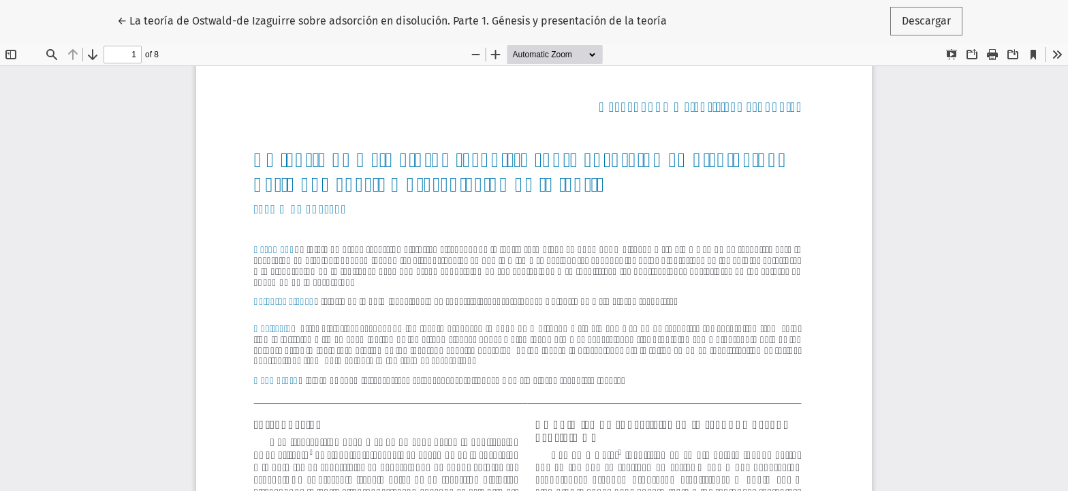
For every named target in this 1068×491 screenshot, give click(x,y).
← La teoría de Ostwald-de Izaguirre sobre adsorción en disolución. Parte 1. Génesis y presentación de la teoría (392, 19)
